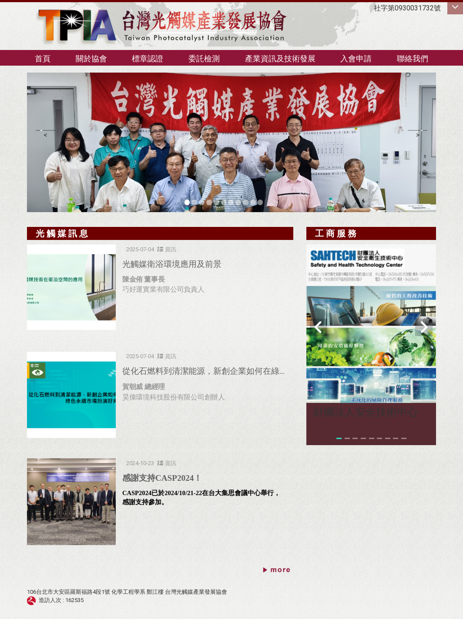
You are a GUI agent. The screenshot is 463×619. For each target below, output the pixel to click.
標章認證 (147, 58)
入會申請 (356, 58)
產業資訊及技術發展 (280, 58)
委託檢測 (204, 58)
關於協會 (91, 58)
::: (22, 54)
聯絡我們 (412, 58)
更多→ (276, 571)
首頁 (42, 58)
